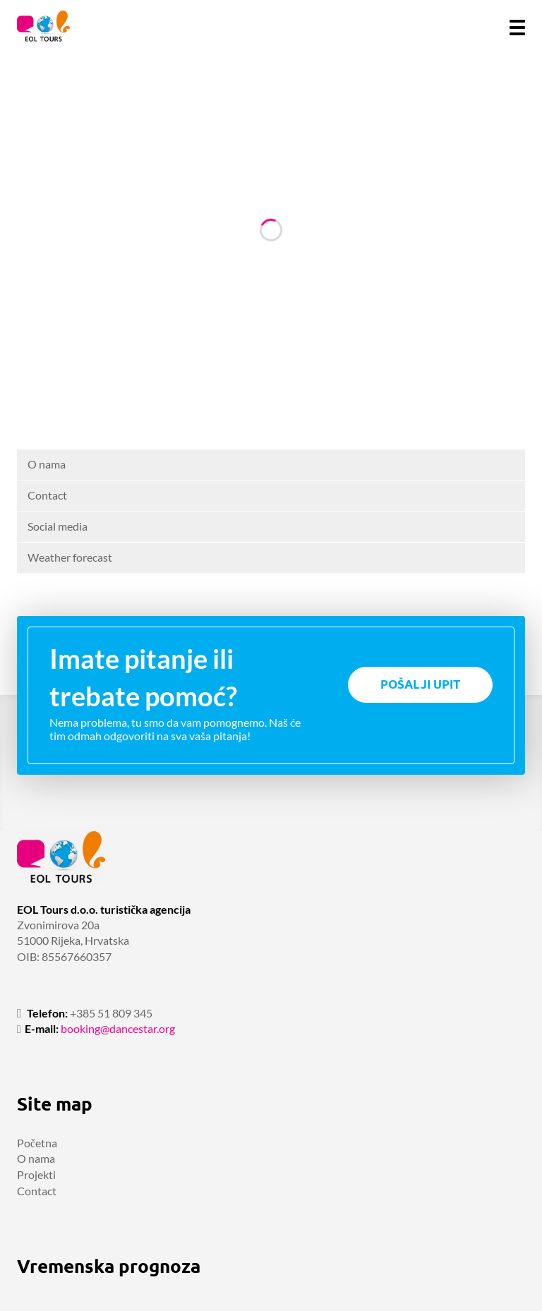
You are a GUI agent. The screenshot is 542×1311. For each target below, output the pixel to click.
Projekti (36, 1174)
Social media (58, 526)
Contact (47, 495)
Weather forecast (70, 557)
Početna (37, 1142)
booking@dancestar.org (118, 1028)
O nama (47, 464)
